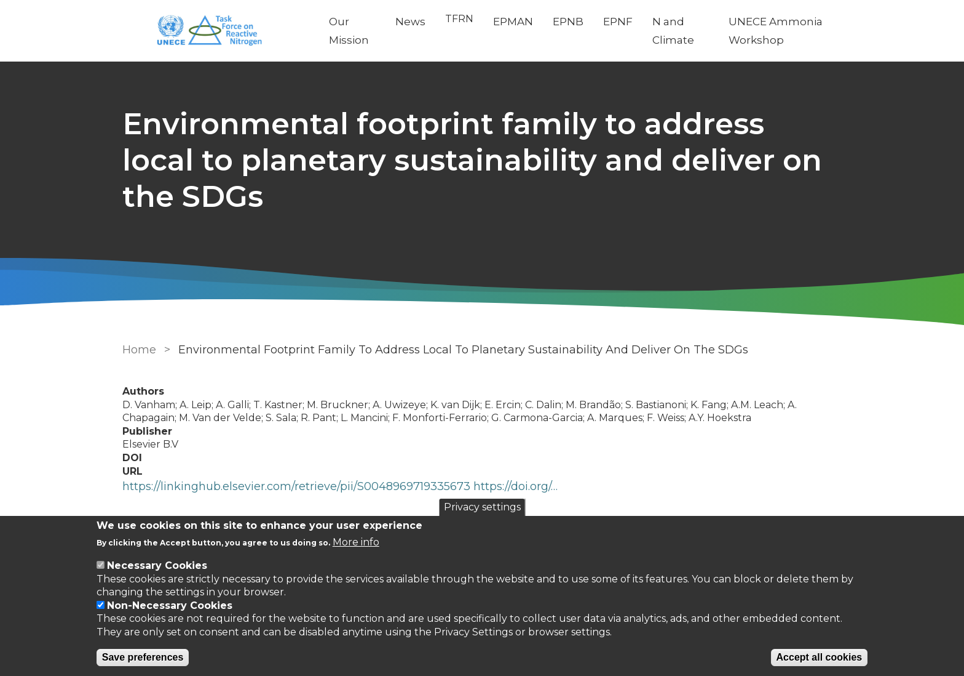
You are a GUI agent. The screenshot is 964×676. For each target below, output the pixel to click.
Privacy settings (482, 507)
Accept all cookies (819, 657)
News (410, 21)
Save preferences (143, 657)
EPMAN (513, 21)
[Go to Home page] (215, 31)
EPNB (568, 21)
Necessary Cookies (157, 565)
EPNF (618, 21)
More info (356, 542)
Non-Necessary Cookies (169, 605)
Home (139, 349)
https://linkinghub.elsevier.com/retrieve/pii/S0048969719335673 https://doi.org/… (340, 486)
